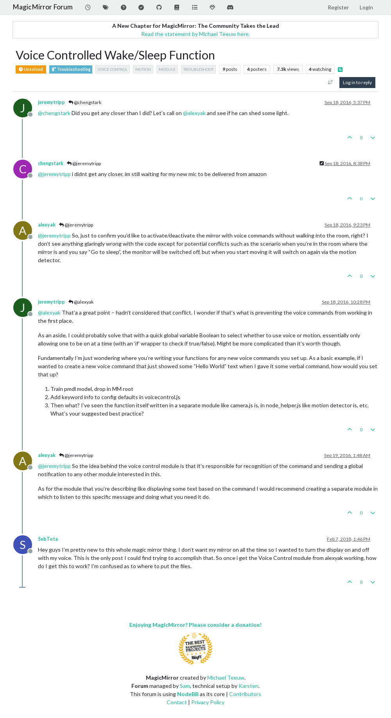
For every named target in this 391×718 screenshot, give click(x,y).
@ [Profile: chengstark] (54, 113)
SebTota (48, 539)
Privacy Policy (207, 702)
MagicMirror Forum (43, 7)
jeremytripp (51, 102)
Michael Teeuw (225, 677)
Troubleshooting (70, 69)
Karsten (248, 685)
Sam (185, 685)
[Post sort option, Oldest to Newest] (330, 82)
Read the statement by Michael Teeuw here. (195, 34)
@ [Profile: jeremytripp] (54, 174)
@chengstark (84, 102)
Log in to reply (357, 82)
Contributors (245, 694)
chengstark (50, 163)
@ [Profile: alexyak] (194, 113)
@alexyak (80, 302)
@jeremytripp (84, 163)
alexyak (47, 225)
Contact (177, 702)
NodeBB (188, 694)
